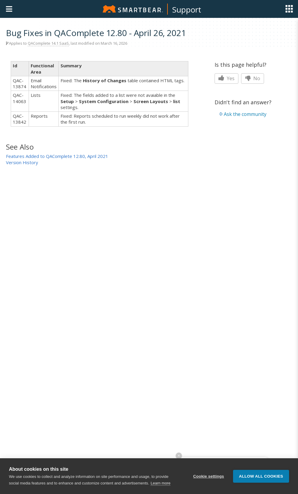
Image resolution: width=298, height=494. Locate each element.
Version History (22, 162)
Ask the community (245, 114)
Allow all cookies (261, 476)
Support (186, 9)
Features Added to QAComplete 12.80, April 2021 (57, 156)
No (252, 78)
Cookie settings (208, 476)
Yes (226, 78)
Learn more (160, 483)
